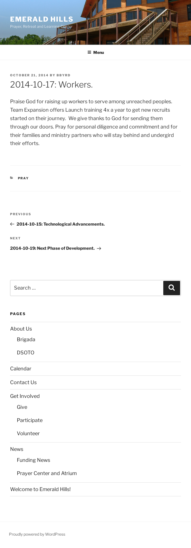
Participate (30, 420)
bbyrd (64, 75)
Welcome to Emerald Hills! (40, 489)
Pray (23, 178)
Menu (95, 52)
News (16, 449)
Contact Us (23, 382)
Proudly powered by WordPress (37, 534)
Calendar (20, 369)
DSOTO (25, 353)
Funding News (33, 460)
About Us (21, 329)
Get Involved (25, 396)
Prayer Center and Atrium (47, 473)
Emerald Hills (42, 19)
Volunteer (28, 433)
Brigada (26, 339)
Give (22, 407)
